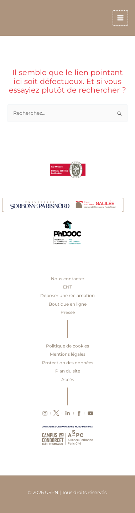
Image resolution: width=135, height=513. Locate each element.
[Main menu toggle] (121, 18)
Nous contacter (67, 278)
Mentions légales (67, 354)
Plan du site (67, 371)
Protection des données (67, 362)
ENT (67, 287)
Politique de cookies (67, 346)
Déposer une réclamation (67, 295)
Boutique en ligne (68, 304)
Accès (67, 379)
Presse (68, 312)
